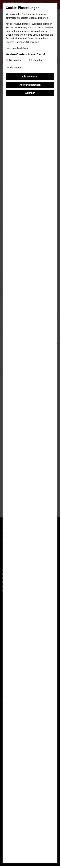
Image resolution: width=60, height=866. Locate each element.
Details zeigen (13, 67)
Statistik (37, 60)
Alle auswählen (30, 76)
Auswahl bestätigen (30, 84)
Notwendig (15, 60)
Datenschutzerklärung (17, 48)
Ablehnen (30, 92)
